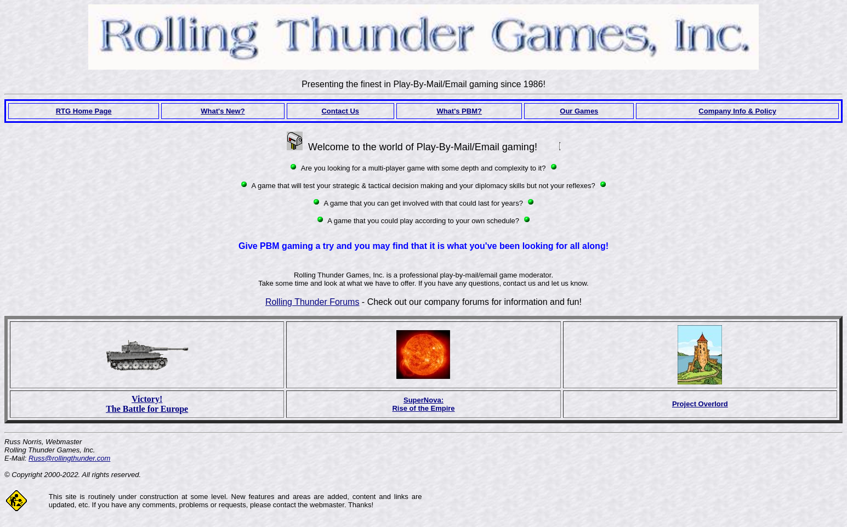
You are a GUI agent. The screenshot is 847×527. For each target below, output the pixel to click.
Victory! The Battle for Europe (147, 403)
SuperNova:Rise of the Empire (423, 404)
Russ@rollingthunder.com (69, 458)
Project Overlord (700, 404)
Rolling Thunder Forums (312, 302)
